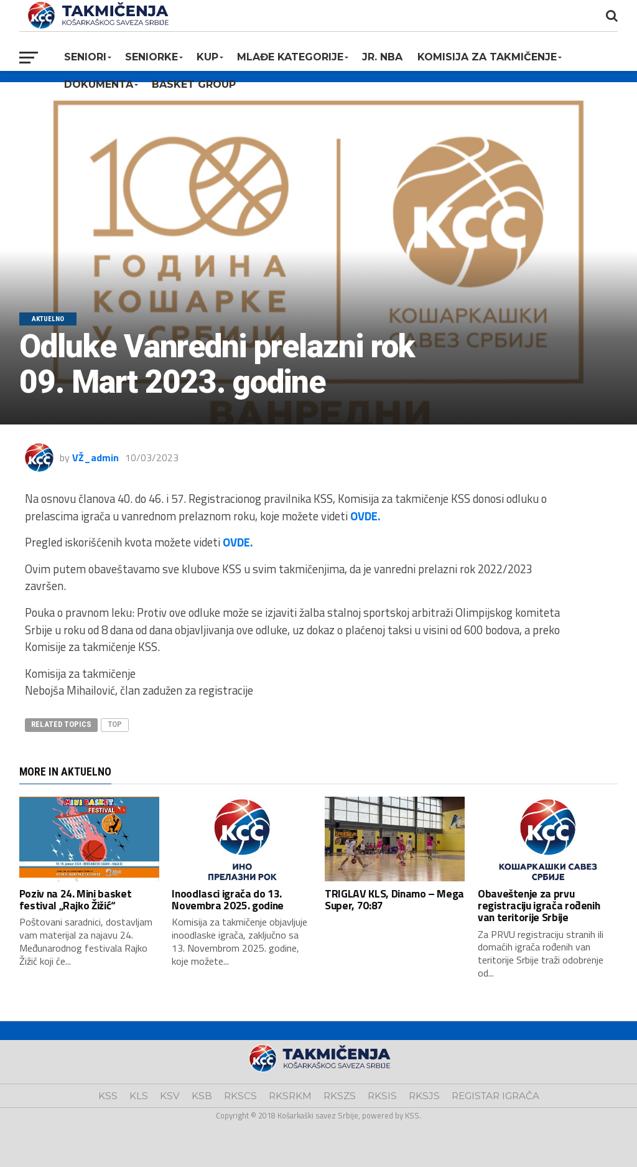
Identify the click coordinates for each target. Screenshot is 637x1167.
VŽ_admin (95, 457)
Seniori (85, 57)
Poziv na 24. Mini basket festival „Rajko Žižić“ (75, 899)
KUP (207, 57)
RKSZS (339, 1096)
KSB (202, 1096)
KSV (170, 1096)
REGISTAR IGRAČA (495, 1096)
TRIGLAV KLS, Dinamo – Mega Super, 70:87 (394, 899)
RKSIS (382, 1096)
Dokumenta (98, 84)
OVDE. (365, 516)
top (115, 724)
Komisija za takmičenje (487, 57)
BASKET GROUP (194, 84)
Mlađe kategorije (290, 57)
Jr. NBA (382, 57)
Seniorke (151, 57)
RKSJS (424, 1096)
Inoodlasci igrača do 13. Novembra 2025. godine (228, 899)
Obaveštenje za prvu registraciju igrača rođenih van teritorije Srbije (539, 905)
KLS (138, 1096)
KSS (108, 1096)
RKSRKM (290, 1096)
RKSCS (240, 1096)
